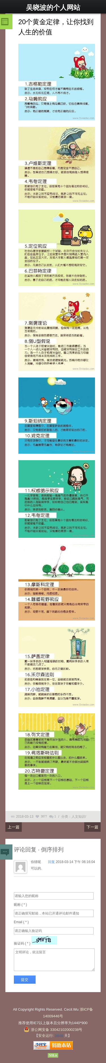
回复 (52, 862)
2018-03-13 (24, 817)
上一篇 (14, 827)
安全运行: (46, 1035)
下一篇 (92, 827)
